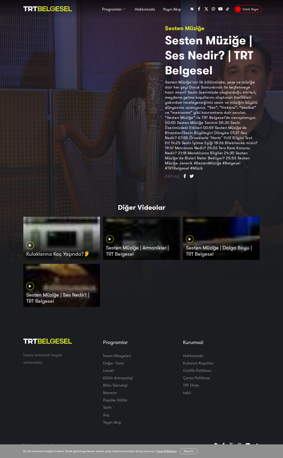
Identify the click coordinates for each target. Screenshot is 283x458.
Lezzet (108, 370)
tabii (187, 392)
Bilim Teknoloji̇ (115, 385)
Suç (106, 414)
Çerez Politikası (196, 377)
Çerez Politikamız (166, 451)
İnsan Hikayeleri (117, 355)
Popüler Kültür (115, 399)
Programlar (112, 9)
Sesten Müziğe (184, 28)
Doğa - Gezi (113, 363)
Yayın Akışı (172, 9)
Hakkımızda (145, 9)
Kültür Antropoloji (118, 377)
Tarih (107, 407)
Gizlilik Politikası (197, 370)
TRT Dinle (191, 385)
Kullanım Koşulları (198, 363)
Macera (110, 392)
